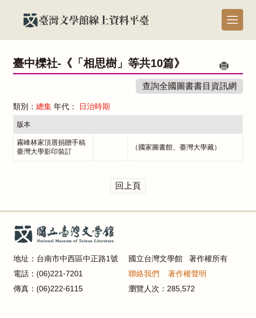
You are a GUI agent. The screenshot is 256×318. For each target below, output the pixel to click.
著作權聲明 (187, 273)
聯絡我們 (143, 273)
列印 (223, 65)
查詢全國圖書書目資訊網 (189, 86)
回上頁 (128, 185)
